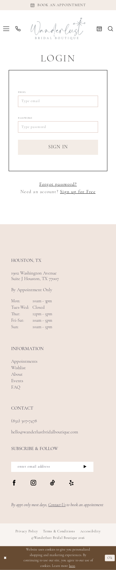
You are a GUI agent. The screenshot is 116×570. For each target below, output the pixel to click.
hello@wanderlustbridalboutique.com (44, 432)
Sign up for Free (78, 192)
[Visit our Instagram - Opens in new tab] (33, 483)
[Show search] (110, 28)
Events (17, 381)
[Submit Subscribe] (85, 467)
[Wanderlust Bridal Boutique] (58, 28)
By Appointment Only (31, 290)
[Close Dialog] (5, 558)
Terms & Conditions (59, 531)
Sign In (58, 147)
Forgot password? (58, 184)
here (72, 566)
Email (22, 92)
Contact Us (57, 505)
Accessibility (90, 531)
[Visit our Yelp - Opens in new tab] (71, 483)
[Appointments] (58, 5)
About (17, 374)
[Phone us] (18, 28)
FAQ (15, 387)
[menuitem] (6, 29)
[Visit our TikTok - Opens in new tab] (52, 483)
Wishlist (18, 368)
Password (25, 118)
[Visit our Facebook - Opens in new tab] (14, 483)
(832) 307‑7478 (24, 421)
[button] (6, 29)
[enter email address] (52, 467)
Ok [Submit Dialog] (110, 558)
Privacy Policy (26, 531)
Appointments (24, 361)
